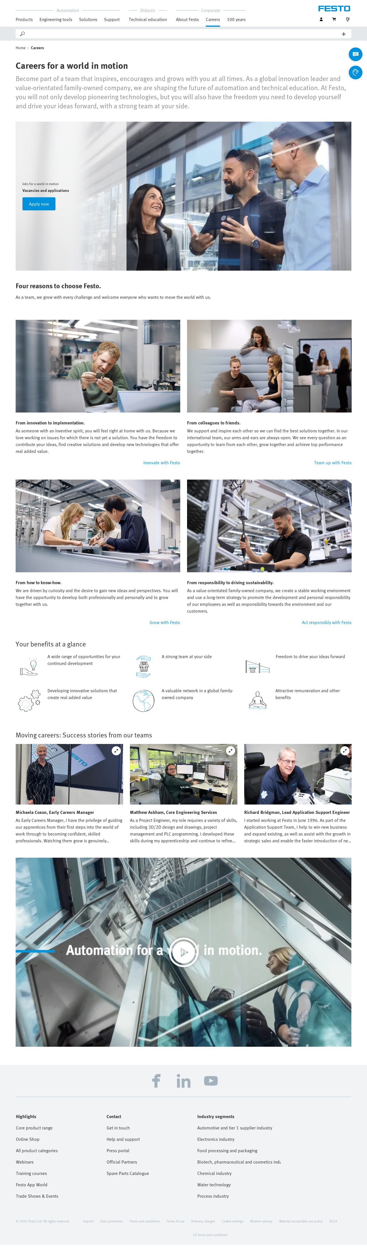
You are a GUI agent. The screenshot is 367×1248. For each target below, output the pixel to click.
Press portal (118, 1153)
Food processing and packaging (227, 1153)
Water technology (214, 1187)
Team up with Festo (333, 465)
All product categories (37, 1153)
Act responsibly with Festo (327, 625)
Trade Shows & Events (37, 1199)
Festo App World (31, 1187)
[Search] (183, 33)
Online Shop (28, 1142)
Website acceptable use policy (301, 1224)
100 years (236, 19)
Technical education (148, 19)
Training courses (31, 1176)
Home (21, 51)
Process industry (213, 1199)
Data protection (111, 1224)
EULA (333, 1224)
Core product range (34, 1130)
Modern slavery (261, 1224)
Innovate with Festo (161, 465)
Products (24, 19)
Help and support (123, 1142)
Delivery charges (203, 1224)
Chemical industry (214, 1176)
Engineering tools (56, 19)
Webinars (25, 1165)
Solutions (88, 19)
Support (112, 19)
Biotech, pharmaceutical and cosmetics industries (239, 1165)
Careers (213, 19)
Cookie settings (232, 1224)
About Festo (187, 19)
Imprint (88, 1224)
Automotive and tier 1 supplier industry (234, 1130)
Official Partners (122, 1165)
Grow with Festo (165, 625)
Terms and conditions (144, 1224)
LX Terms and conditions (210, 1237)
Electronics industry (215, 1142)
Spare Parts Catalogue (128, 1176)
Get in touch (118, 1130)
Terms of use (175, 1224)
